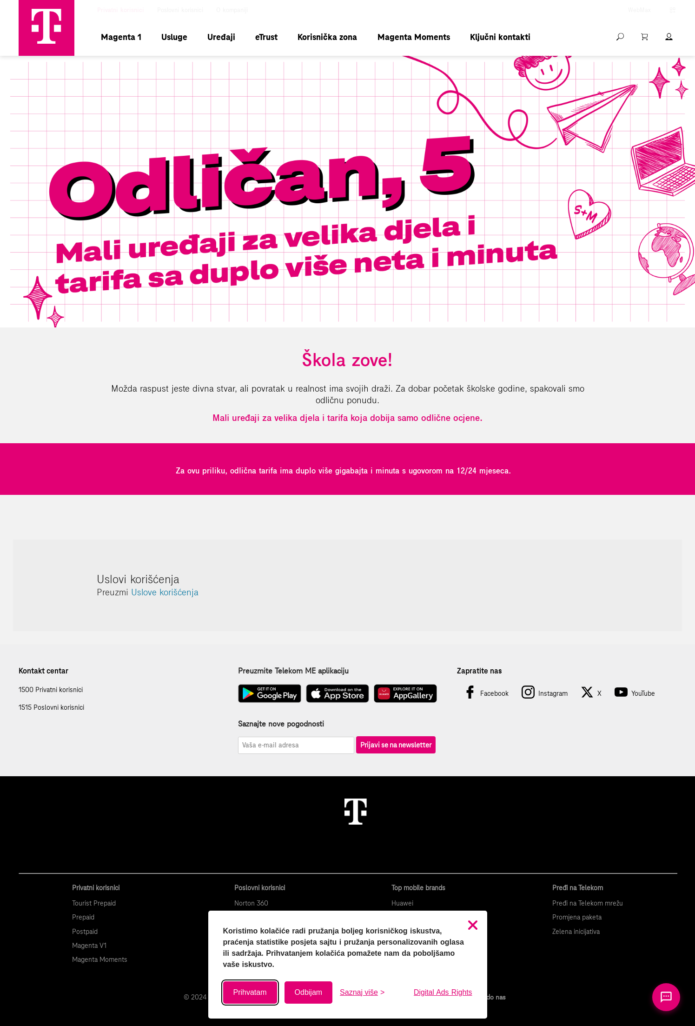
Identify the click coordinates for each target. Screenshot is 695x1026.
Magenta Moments (413, 37)
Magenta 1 (121, 37)
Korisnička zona (327, 37)
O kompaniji (232, 10)
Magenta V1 (89, 945)
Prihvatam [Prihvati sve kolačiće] (250, 992)
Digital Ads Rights (443, 992)
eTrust (266, 37)
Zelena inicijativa (576, 931)
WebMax (639, 10)
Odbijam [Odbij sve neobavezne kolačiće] (309, 992)
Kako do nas (487, 997)
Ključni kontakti (500, 37)
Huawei (402, 903)
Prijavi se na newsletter (395, 744)
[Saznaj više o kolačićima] (362, 992)
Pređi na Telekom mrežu (587, 903)
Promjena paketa (577, 917)
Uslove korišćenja (165, 592)
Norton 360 (251, 903)
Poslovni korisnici (180, 10)
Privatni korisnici (120, 10)
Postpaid (85, 931)
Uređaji (221, 37)
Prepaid (83, 917)
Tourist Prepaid (94, 903)
